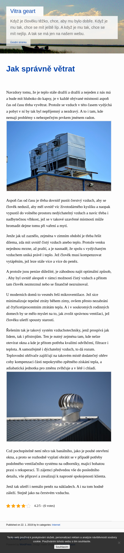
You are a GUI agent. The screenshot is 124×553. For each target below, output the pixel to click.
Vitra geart (23, 11)
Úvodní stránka (18, 42)
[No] (119, 543)
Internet (56, 524)
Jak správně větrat (40, 68)
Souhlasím (62, 546)
